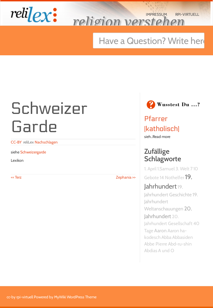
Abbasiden (182, 237)
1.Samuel (166, 168)
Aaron (160, 230)
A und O (166, 250)
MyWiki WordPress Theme (75, 296)
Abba (166, 237)
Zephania (126, 177)
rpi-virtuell (187, 14)
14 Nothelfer (172, 177)
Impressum (156, 14)
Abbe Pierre (155, 244)
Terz (16, 177)
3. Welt (182, 168)
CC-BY (16, 142)
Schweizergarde (33, 152)
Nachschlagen (46, 142)
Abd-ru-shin (180, 244)
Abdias (150, 250)
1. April (150, 168)
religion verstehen (129, 21)
